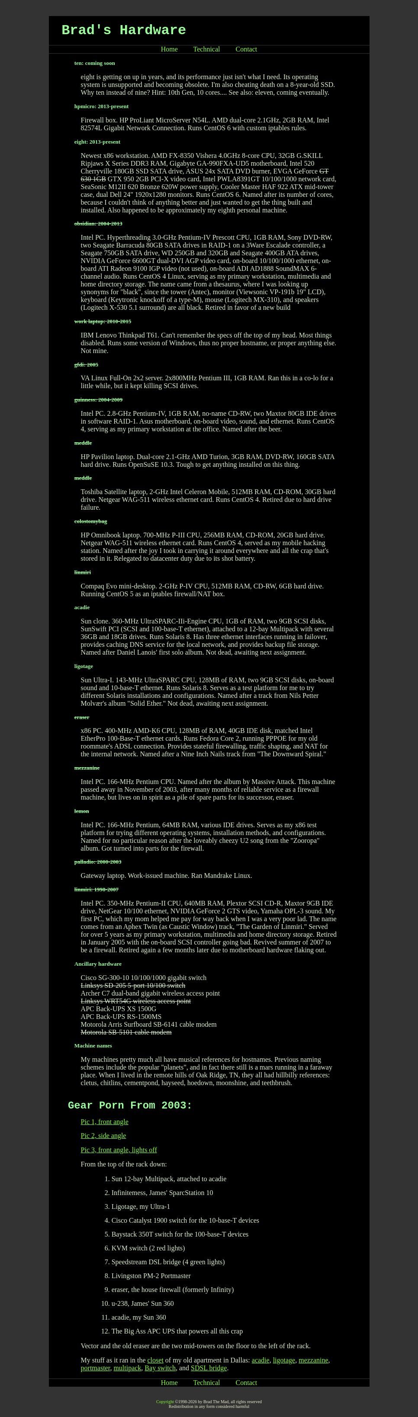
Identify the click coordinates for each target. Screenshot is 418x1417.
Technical (206, 49)
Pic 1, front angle (105, 1121)
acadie (261, 1360)
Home (169, 49)
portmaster (95, 1368)
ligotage (284, 1360)
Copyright (165, 1401)
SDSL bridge (209, 1368)
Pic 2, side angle (103, 1135)
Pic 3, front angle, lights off (119, 1150)
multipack (127, 1368)
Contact (246, 49)
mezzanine (313, 1360)
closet (156, 1360)
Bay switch (160, 1368)
